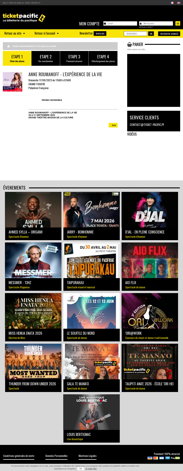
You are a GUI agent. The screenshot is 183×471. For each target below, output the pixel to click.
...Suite (113, 125)
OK (80, 469)
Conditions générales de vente (18, 456)
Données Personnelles (56, 456)
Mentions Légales (87, 456)
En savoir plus (91, 468)
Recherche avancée (169, 33)
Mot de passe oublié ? (146, 27)
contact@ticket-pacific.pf (147, 124)
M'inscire (100, 33)
